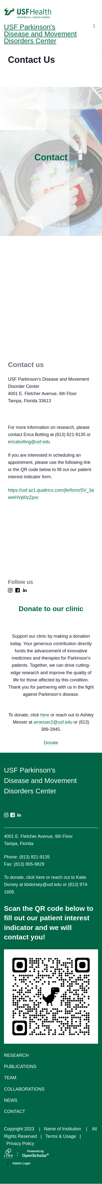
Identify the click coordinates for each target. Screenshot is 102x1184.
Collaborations (24, 1089)
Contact (14, 1111)
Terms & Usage (61, 1136)
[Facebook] (17, 590)
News (10, 1100)
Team (10, 1077)
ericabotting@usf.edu (29, 441)
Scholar (35, 1154)
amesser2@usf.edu (53, 722)
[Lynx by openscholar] (12, 1154)
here (44, 714)
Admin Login (21, 1163)
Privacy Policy (20, 1143)
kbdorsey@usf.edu (42, 884)
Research (16, 1055)
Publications (20, 1066)
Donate (51, 742)
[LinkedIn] (25, 590)
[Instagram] (10, 590)
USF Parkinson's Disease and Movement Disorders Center (40, 34)
